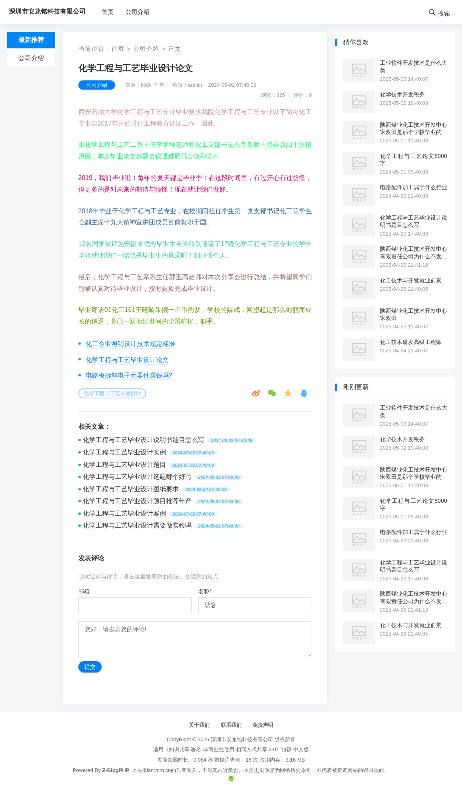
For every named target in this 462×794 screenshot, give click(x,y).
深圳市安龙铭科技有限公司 (242, 739)
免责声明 (262, 725)
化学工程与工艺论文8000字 (413, 159)
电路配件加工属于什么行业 (413, 187)
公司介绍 (138, 11)
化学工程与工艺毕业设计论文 (127, 359)
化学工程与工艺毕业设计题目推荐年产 (137, 501)
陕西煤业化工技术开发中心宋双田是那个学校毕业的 (413, 128)
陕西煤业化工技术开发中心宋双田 (413, 314)
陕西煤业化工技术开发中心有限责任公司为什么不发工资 (413, 253)
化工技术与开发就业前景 (411, 280)
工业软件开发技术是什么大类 (413, 66)
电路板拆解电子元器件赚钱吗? (129, 375)
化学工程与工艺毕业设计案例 (124, 513)
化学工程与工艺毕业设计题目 (124, 464)
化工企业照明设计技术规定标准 (130, 343)
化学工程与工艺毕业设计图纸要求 (131, 489)
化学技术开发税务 (402, 94)
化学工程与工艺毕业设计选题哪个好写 (137, 476)
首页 (108, 11)
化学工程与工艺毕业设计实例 (124, 452)
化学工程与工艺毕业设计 (112, 393)
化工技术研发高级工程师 (411, 342)
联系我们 (231, 725)
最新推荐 (31, 39)
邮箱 (84, 591)
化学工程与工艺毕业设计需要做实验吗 (137, 525)
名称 (205, 591)
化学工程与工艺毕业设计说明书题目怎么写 (143, 439)
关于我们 (199, 725)
